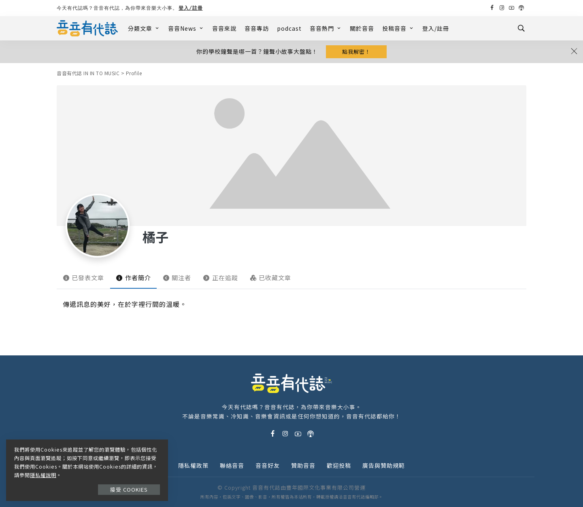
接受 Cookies (129, 489)
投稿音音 (398, 28)
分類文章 (144, 28)
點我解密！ (356, 51)
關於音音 (362, 28)
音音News (186, 28)
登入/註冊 (191, 8)
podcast (289, 28)
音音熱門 (326, 28)
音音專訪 (257, 28)
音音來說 (224, 28)
